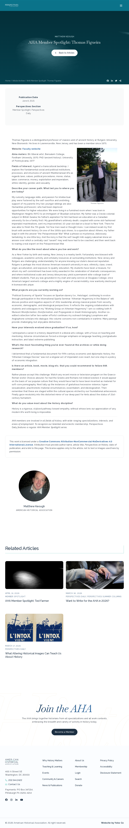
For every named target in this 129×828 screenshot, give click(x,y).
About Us (79, 760)
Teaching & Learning (52, 766)
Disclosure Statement (110, 773)
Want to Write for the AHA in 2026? (87, 600)
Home (7, 81)
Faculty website (32, 149)
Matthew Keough (64, 37)
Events (45, 773)
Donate (78, 785)
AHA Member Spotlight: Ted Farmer (27, 600)
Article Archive (18, 81)
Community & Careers (53, 779)
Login (77, 773)
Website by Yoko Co (112, 823)
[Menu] (121, 5)
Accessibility (106, 766)
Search (78, 779)
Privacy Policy (107, 760)
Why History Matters (52, 760)
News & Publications (52, 785)
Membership (81, 766)
